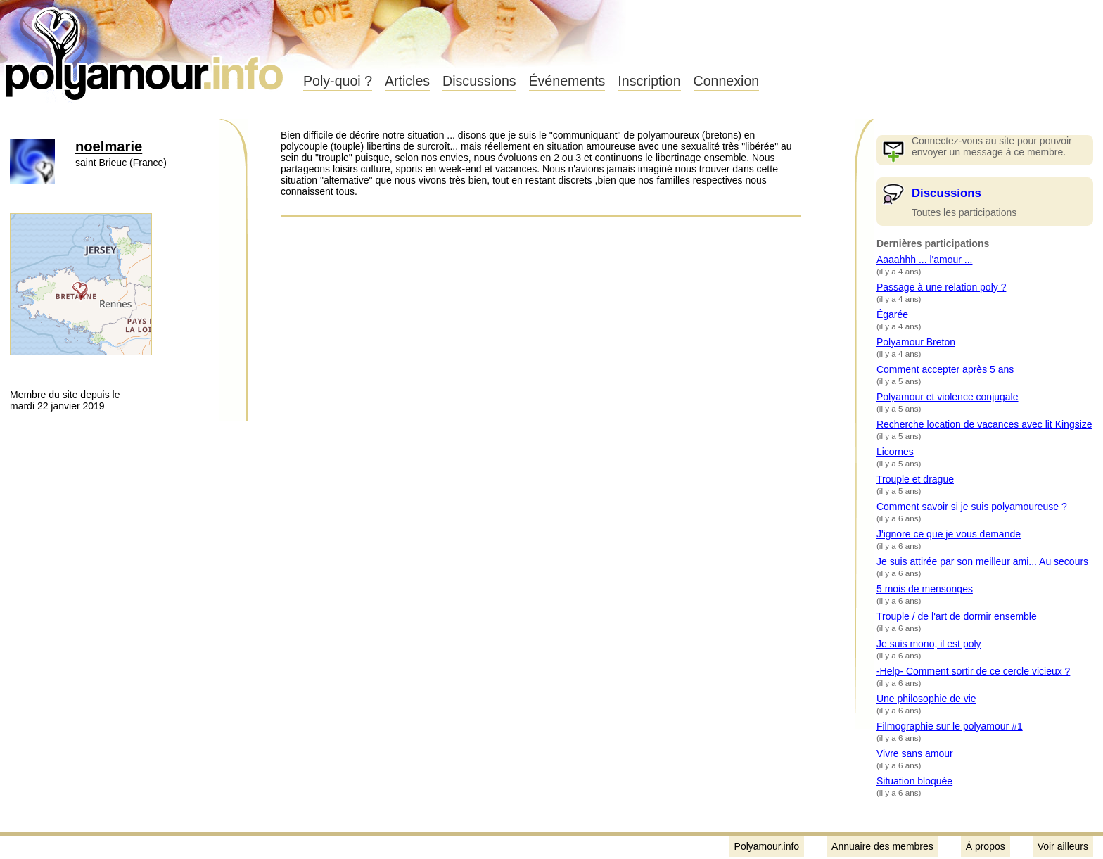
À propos (985, 846)
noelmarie (108, 146)
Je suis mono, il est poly (928, 643)
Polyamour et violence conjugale (947, 396)
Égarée (892, 314)
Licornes (895, 451)
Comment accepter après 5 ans (945, 369)
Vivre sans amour (914, 753)
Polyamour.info (146, 49)
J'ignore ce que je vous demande (948, 534)
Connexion (727, 81)
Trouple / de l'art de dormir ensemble (956, 616)
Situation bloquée (914, 781)
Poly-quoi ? (337, 81)
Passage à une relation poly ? (941, 287)
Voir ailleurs (1063, 846)
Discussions (479, 81)
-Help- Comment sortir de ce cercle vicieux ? (973, 671)
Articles (407, 81)
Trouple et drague (915, 479)
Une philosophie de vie (926, 698)
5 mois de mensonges (924, 588)
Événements (567, 81)
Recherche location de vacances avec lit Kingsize (984, 424)
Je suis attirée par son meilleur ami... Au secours (982, 561)
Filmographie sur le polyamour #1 (949, 726)
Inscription (649, 81)
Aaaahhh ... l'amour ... (924, 259)
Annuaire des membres (882, 846)
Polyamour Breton (915, 342)
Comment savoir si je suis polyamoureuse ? (971, 506)
